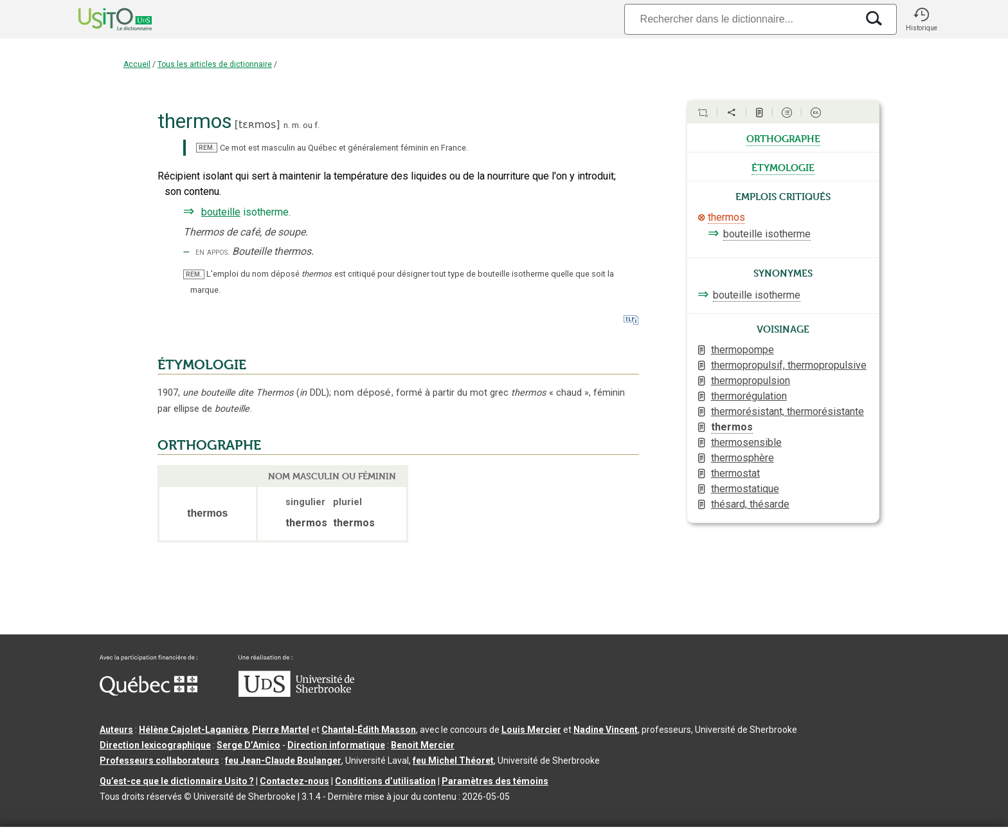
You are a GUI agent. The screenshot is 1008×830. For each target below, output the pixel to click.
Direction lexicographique (155, 745)
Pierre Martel (280, 729)
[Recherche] (741, 19)
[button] (921, 19)
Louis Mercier (531, 729)
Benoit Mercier (423, 745)
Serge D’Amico (248, 745)
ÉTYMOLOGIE (202, 365)
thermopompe (742, 350)
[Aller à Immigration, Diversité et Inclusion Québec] (148, 692)
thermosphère (742, 458)
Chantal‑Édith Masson (368, 729)
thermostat (735, 473)
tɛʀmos (257, 124)
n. (287, 125)
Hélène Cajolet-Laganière (193, 729)
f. (317, 125)
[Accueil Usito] (101, 19)
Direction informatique (336, 745)
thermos (726, 217)
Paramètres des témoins (495, 781)
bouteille (220, 212)
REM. (207, 147)
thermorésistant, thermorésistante (787, 411)
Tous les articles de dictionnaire (215, 64)
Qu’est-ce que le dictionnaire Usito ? (177, 781)
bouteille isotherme (767, 234)
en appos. (212, 251)
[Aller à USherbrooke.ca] (296, 693)
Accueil (136, 64)
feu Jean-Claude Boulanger (283, 760)
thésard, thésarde (750, 504)
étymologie (783, 166)
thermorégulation (749, 396)
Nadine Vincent (605, 729)
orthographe (783, 137)
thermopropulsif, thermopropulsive (789, 365)
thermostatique (745, 489)
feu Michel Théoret (453, 760)
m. (296, 125)
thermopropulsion (750, 380)
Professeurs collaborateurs (159, 760)
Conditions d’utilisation (385, 781)
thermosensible (746, 442)
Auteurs (116, 729)
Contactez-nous (294, 781)
